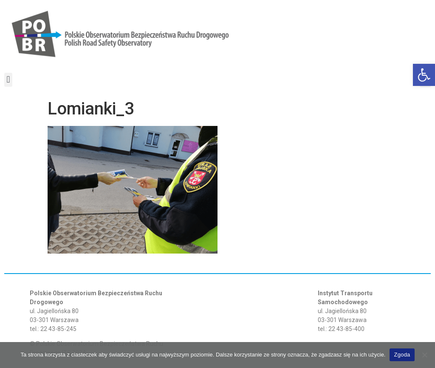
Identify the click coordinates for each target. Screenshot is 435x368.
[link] (424, 75)
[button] (8, 80)
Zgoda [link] (402, 354)
